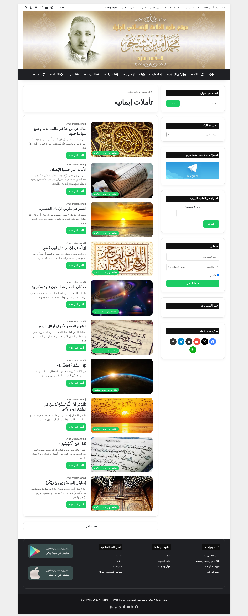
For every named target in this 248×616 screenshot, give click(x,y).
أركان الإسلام (177, 74)
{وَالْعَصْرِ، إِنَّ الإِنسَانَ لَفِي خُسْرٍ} (64, 248)
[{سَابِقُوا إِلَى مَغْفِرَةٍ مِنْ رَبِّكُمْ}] (122, 493)
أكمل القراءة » (76, 155)
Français (117, 566)
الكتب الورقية (213, 571)
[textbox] (193, 134)
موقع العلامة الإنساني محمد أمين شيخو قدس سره (144, 600)
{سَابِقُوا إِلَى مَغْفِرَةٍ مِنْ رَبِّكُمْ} (66, 483)
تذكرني (214, 275)
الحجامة (157, 74)
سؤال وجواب (164, 566)
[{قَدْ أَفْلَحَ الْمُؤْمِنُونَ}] (122, 454)
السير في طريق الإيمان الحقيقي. (62, 209)
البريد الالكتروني (193, 207)
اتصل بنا (143, 7)
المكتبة (175, 7)
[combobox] (192, 134)
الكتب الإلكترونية (135, 74)
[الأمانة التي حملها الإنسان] (122, 180)
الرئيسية (147, 92)
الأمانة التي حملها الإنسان (68, 169)
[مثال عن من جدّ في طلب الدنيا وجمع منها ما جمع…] (122, 139)
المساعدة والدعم (158, 7)
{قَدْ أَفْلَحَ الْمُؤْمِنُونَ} (72, 444)
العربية (119, 555)
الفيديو (74, 74)
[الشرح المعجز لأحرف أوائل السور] (122, 337)
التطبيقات (92, 74)
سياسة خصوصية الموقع (110, 571)
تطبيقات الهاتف (212, 566)
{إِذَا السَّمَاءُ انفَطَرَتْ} (71, 365)
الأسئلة (58, 74)
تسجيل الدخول (193, 283)
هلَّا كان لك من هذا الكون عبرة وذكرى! (59, 287)
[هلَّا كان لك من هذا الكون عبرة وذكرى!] (122, 298)
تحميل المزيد (90, 526)
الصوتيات (112, 74)
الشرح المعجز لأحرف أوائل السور (62, 326)
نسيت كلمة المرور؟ (176, 267)
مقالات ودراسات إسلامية (207, 561)
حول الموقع (129, 7)
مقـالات (198, 74)
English (118, 561)
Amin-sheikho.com (75, 124)
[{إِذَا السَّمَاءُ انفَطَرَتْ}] (122, 376)
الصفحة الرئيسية (191, 7)
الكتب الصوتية (164, 561)
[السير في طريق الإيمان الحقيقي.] (122, 219)
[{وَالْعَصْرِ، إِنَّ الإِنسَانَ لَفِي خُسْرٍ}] (122, 258)
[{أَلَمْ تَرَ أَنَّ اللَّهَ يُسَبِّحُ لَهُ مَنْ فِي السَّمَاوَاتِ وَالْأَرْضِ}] (122, 415)
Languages (111, 7)
